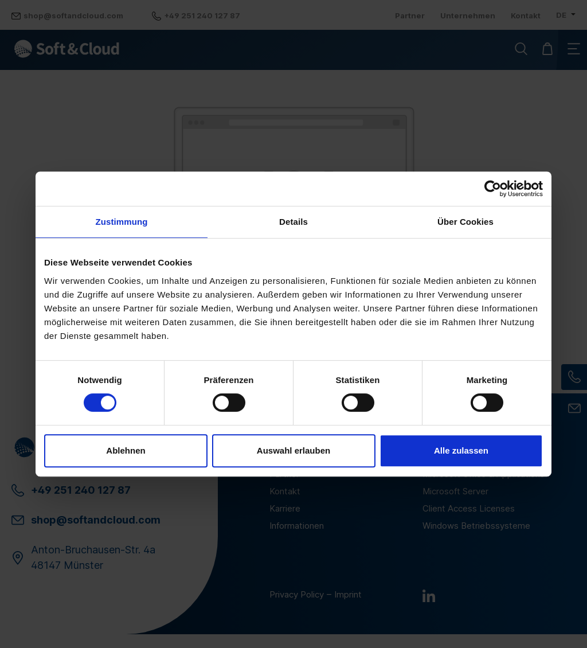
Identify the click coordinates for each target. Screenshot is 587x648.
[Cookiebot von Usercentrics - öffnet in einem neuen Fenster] (493, 188)
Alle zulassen (461, 450)
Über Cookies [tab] (465, 222)
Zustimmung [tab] (122, 222)
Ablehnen (125, 450)
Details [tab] (293, 222)
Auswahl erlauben (293, 450)
